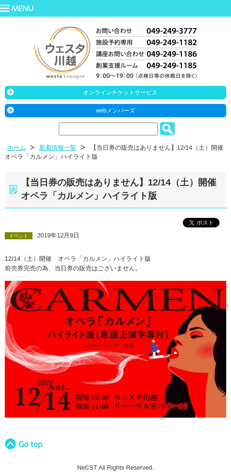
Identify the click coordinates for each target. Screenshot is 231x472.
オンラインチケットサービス (120, 92)
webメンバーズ (115, 110)
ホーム (16, 147)
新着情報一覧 (57, 147)
